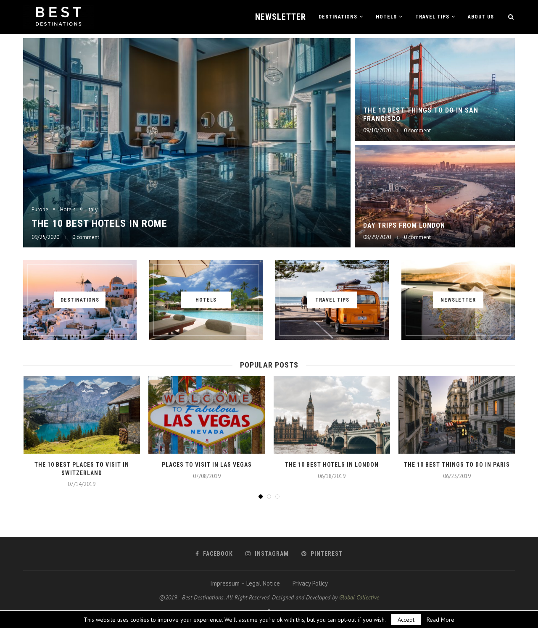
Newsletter (280, 17)
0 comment (85, 237)
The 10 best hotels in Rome (99, 223)
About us (481, 17)
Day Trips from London (404, 225)
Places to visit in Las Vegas (207, 464)
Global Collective (359, 597)
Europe (40, 209)
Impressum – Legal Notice (245, 583)
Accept (406, 619)
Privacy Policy (310, 583)
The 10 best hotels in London (332, 464)
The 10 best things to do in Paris (457, 464)
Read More (440, 620)
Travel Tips (432, 17)
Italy (92, 209)
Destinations (338, 17)
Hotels (386, 17)
